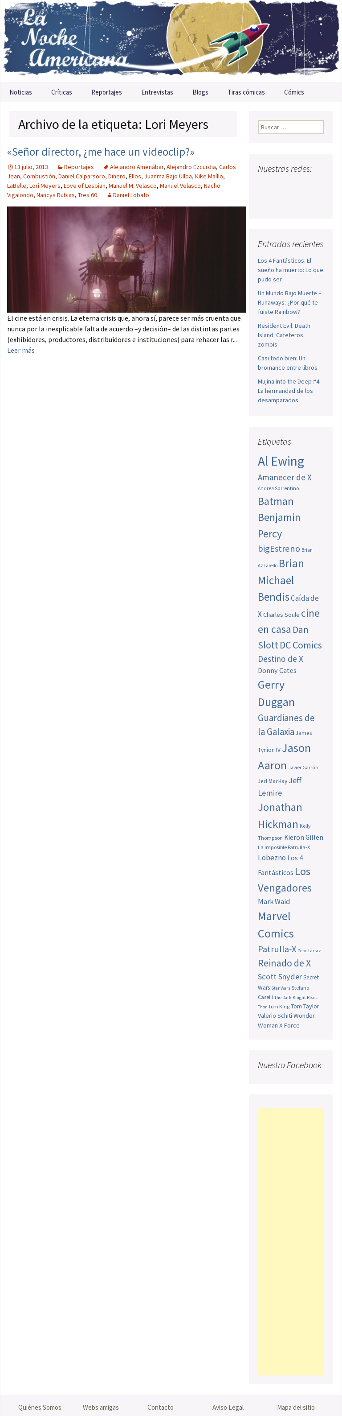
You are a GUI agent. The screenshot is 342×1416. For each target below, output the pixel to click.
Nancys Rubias (56, 195)
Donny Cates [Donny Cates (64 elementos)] (277, 670)
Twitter (282, 186)
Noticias (20, 92)
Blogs (200, 92)
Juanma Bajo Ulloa (168, 176)
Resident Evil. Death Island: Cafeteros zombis (284, 335)
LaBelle (16, 186)
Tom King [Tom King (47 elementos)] (278, 1006)
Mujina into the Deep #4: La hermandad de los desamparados (289, 390)
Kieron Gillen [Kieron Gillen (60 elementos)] (303, 837)
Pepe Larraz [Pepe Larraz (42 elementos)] (309, 951)
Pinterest (267, 202)
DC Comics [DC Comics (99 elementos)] (301, 645)
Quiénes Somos (39, 1407)
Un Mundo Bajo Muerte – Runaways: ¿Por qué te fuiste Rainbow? (290, 302)
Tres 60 (87, 195)
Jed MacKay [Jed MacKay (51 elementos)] (272, 781)
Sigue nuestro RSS (301, 202)
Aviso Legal (228, 1407)
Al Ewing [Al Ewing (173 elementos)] (281, 461)
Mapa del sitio (296, 1407)
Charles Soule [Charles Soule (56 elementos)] (281, 615)
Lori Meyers (45, 186)
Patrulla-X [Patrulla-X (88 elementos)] (277, 949)
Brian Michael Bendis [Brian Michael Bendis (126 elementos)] (281, 580)
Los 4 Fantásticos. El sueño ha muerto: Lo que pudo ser (290, 269)
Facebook (265, 186)
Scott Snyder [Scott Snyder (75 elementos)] (280, 976)
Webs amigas (101, 1407)
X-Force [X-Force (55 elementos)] (289, 1025)
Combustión (39, 176)
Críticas (61, 92)
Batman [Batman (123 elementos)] (276, 501)
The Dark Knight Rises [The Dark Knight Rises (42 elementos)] (296, 997)
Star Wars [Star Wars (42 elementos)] (280, 988)
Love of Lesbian (85, 186)
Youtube (299, 186)
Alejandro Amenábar (136, 167)
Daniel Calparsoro (81, 176)
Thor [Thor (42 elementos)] (262, 1007)
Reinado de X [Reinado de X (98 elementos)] (284, 963)
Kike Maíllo (209, 176)
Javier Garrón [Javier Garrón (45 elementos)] (303, 767)
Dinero (117, 176)
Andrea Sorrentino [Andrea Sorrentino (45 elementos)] (278, 488)
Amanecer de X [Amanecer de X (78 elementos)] (285, 477)
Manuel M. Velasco (133, 186)
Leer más (21, 350)
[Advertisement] (291, 1241)
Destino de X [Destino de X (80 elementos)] (280, 658)
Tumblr (284, 202)
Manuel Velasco (180, 186)
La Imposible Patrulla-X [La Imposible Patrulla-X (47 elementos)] (284, 847)
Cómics (294, 92)
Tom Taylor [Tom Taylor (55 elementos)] (305, 1006)
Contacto (160, 1407)
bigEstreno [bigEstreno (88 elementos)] (279, 548)
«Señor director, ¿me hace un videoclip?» (101, 151)
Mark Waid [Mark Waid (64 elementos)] (274, 901)
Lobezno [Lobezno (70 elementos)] (272, 858)
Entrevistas (157, 92)
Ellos (135, 176)
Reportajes (106, 92)
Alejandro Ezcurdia (191, 167)
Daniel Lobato (131, 195)
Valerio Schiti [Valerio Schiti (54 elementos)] (275, 1015)
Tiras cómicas (246, 92)
